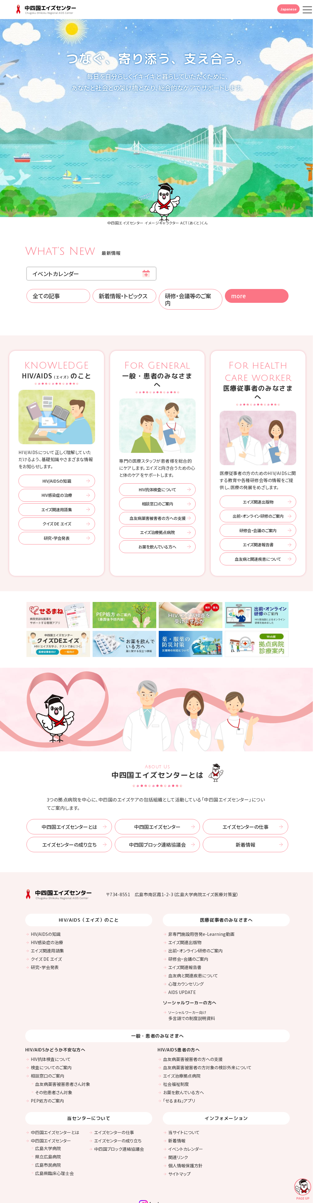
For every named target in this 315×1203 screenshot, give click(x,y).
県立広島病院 (48, 1116)
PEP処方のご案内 (47, 1060)
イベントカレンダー (56, 233)
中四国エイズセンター (157, 785)
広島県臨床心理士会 (54, 1132)
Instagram (157, 1163)
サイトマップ (179, 1133)
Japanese (288, 8)
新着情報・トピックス (123, 255)
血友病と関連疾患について (258, 518)
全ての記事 (46, 255)
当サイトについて (184, 1091)
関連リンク (178, 1116)
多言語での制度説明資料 (191, 975)
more (238, 255)
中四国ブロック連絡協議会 (157, 804)
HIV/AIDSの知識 (56, 440)
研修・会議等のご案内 (188, 258)
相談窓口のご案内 (157, 463)
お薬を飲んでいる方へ (157, 506)
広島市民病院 (48, 1124)
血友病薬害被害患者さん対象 (62, 1043)
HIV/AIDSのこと (56, 329)
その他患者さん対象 (53, 1051)
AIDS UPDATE (182, 951)
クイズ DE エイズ (56, 483)
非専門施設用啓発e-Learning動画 (201, 893)
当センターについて (88, 1077)
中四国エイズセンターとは (69, 785)
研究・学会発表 (57, 497)
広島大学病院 (48, 1107)
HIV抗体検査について (157, 449)
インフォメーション (226, 1077)
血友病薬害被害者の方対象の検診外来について (207, 1026)
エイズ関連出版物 (258, 461)
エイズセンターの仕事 (245, 785)
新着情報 (245, 804)
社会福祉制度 (176, 1043)
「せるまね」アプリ (179, 1060)
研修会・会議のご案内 (258, 490)
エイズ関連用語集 (56, 469)
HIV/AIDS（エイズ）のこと (89, 879)
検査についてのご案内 (51, 1026)
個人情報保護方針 (185, 1125)
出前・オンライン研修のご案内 (258, 475)
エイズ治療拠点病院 (157, 492)
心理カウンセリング (186, 943)
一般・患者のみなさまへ (157, 334)
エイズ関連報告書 (258, 504)
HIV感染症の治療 (57, 454)
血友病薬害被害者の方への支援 (157, 477)
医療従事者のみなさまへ (258, 340)
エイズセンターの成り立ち (69, 804)
